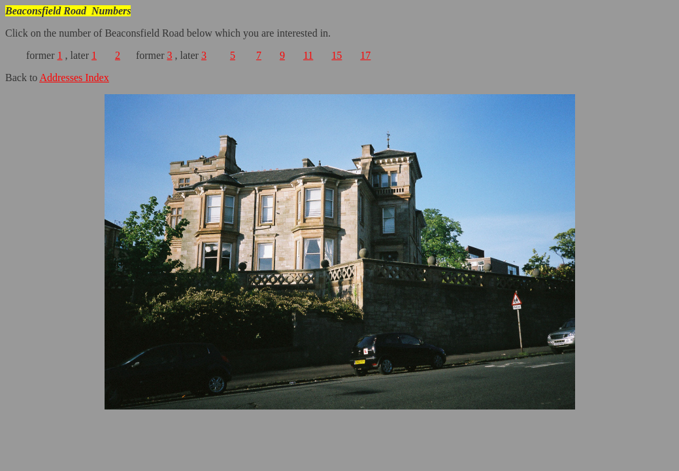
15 (336, 55)
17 (365, 55)
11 (308, 55)
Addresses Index (73, 77)
